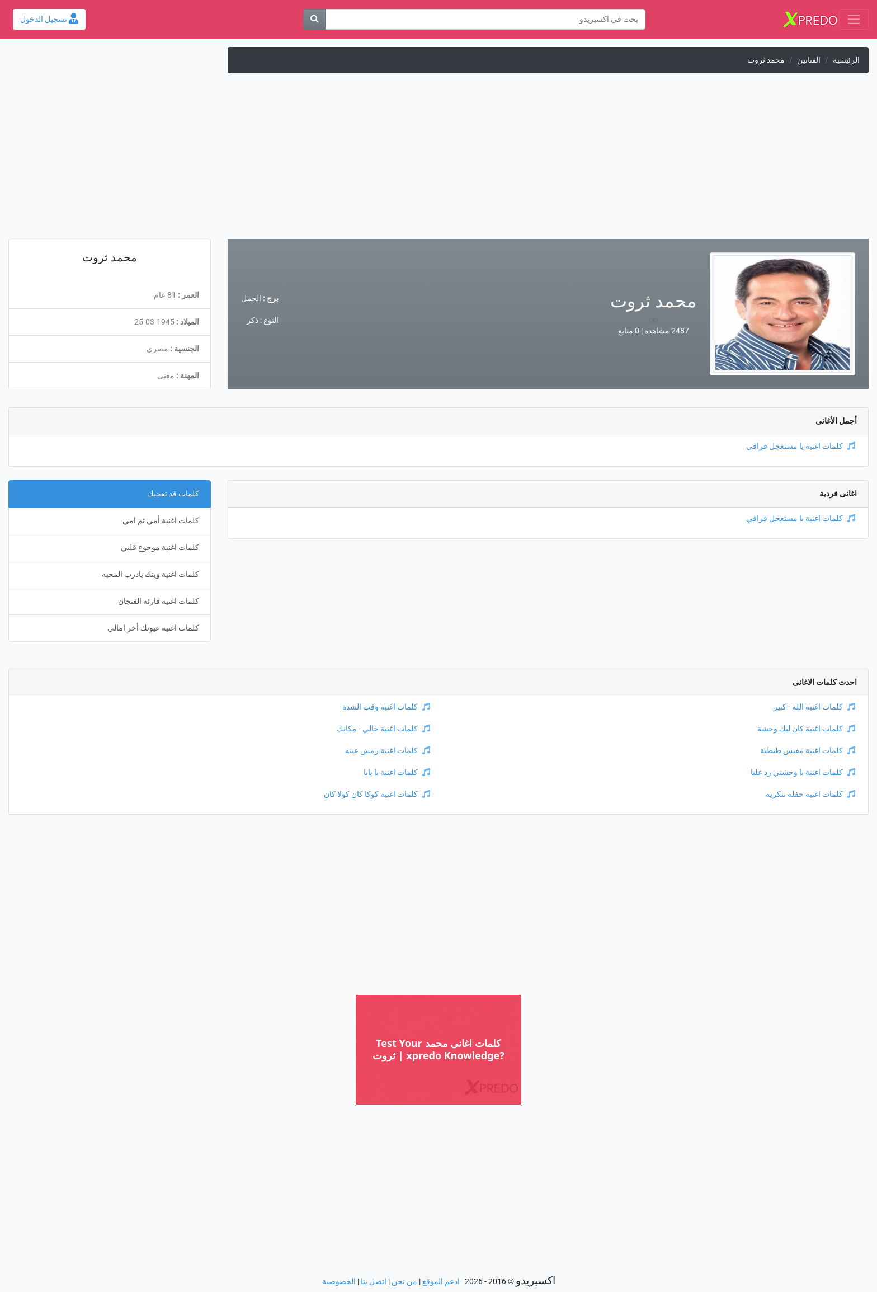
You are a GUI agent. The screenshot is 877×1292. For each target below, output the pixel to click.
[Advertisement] (438, 160)
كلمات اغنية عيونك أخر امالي (153, 628)
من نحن (404, 1281)
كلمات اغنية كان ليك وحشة (806, 729)
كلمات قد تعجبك (173, 494)
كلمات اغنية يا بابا (397, 772)
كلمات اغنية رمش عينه (387, 750)
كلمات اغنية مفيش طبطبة (807, 750)
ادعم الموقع (441, 1281)
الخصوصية (339, 1281)
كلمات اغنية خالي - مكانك (383, 729)
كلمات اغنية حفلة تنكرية (810, 794)
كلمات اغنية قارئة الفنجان (158, 601)
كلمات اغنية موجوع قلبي (160, 547)
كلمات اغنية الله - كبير (814, 707)
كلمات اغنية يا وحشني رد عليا (803, 772)
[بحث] (314, 19)
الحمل (251, 298)
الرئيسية (846, 60)
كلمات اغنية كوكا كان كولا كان (377, 794)
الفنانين (809, 60)
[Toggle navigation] (854, 19)
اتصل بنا (373, 1281)
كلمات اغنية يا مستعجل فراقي (800, 446)
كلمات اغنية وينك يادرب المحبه (150, 574)
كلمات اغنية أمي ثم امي (160, 520)
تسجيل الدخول (49, 19)
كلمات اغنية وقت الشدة (386, 707)
